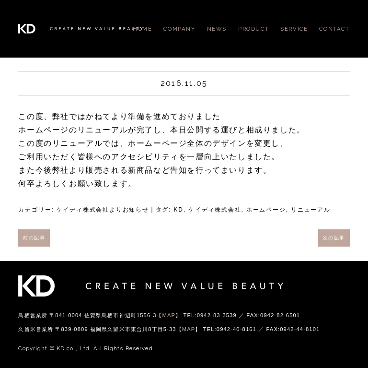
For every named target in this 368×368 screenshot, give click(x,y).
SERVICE (294, 28)
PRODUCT (253, 28)
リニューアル (311, 209)
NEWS (217, 28)
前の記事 (34, 237)
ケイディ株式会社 (214, 209)
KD (179, 209)
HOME (142, 28)
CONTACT (334, 28)
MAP (169, 315)
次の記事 (334, 237)
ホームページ (266, 209)
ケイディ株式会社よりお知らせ (103, 209)
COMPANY (179, 28)
